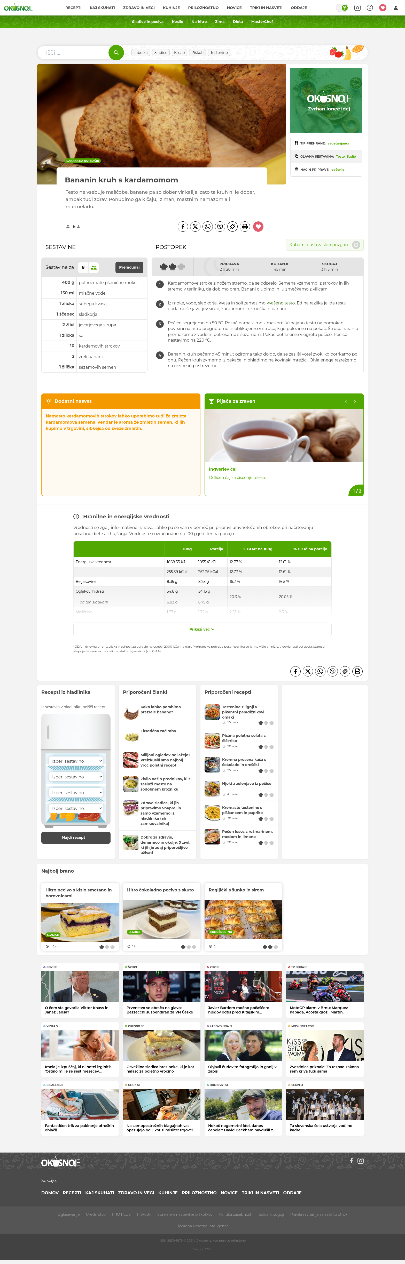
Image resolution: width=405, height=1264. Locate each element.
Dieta (238, 21)
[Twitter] (195, 226)
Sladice (160, 52)
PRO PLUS (121, 1214)
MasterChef (262, 21)
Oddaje (299, 7)
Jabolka (141, 52)
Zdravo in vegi (139, 7)
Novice (234, 7)
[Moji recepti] (382, 7)
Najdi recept (79, 837)
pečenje (337, 170)
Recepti (73, 7)
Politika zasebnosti (235, 1214)
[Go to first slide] (355, 402)
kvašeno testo (281, 303)
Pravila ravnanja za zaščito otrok (318, 1214)
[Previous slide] (346, 402)
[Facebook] (183, 226)
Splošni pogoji (271, 1214)
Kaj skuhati (102, 7)
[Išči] (116, 52)
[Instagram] (360, 1161)
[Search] (357, 8)
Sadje (351, 156)
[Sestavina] (76, 761)
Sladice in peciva (147, 21)
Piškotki (144, 1214)
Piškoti (197, 52)
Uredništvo (96, 1214)
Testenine (219, 52)
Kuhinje (171, 7)
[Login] (396, 7)
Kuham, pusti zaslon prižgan (324, 245)
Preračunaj (129, 267)
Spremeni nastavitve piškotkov (184, 1214)
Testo (340, 156)
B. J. (76, 226)
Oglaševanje (69, 1214)
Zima (220, 21)
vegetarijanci (338, 143)
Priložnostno (203, 7)
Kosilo (177, 21)
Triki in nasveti (266, 7)
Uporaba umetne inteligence (202, 1226)
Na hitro (199, 21)
